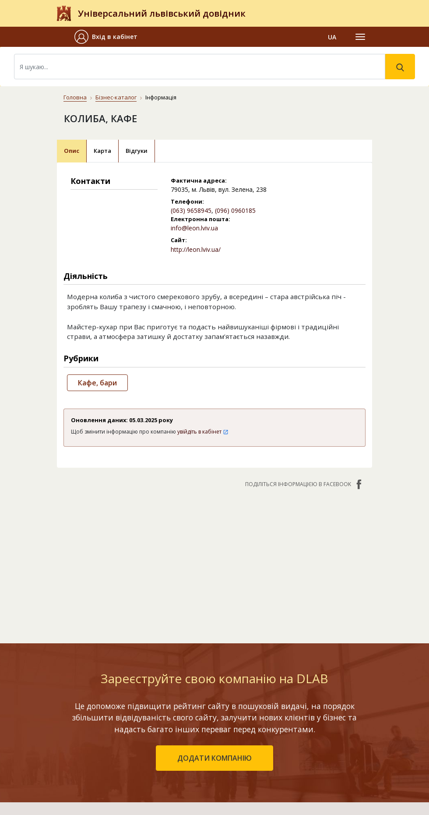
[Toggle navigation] (360, 36)
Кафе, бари (97, 383)
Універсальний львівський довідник (162, 13)
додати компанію (214, 758)
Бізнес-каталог (116, 97)
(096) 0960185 (235, 210)
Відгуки (137, 151)
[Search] (199, 66)
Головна (75, 97)
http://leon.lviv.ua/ (196, 249)
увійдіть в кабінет (203, 431)
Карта (102, 151)
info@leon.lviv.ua (194, 228)
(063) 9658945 (191, 210)
